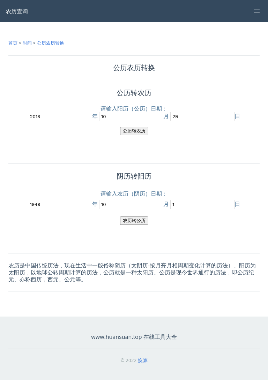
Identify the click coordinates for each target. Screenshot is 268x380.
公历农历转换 (50, 43)
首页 (12, 43)
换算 (143, 360)
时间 (27, 43)
